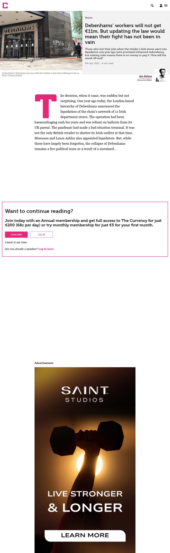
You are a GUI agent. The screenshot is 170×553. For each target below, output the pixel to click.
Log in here (46, 249)
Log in (41, 234)
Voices (88, 17)
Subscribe (16, 234)
